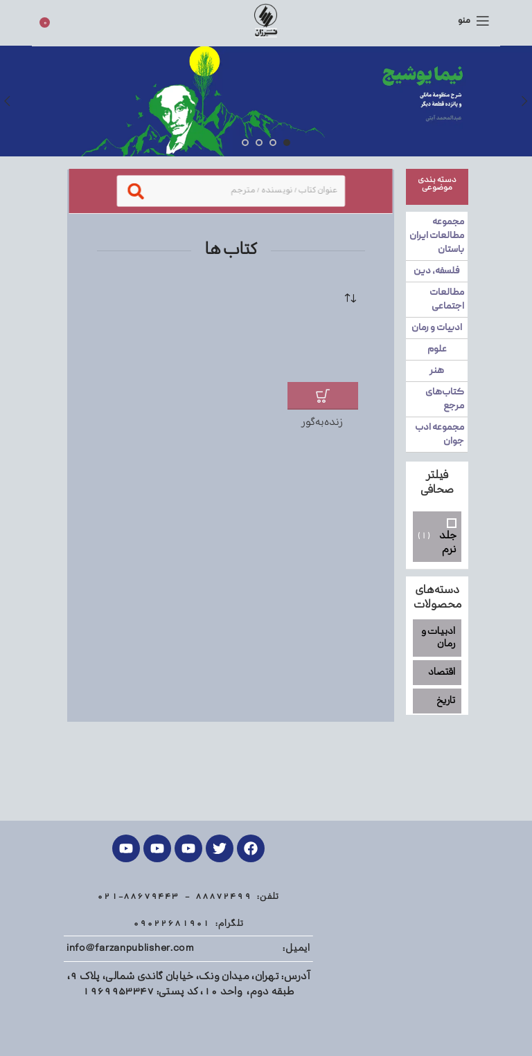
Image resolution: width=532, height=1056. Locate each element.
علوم (437, 349)
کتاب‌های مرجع (445, 399)
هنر (437, 371)
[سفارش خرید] (354, 299)
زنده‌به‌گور (322, 422)
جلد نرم (447, 541)
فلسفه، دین (437, 271)
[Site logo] (265, 20)
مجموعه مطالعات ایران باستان (437, 236)
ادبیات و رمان (437, 328)
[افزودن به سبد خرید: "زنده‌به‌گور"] (322, 396)
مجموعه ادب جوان (440, 434)
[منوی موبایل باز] (474, 21)
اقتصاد (441, 672)
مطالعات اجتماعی (447, 299)
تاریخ (445, 700)
